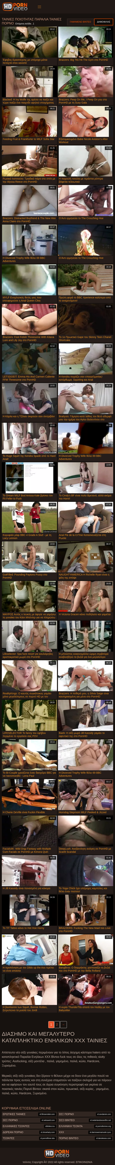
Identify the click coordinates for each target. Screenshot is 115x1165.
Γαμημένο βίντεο (80, 22)
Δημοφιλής (103, 22)
